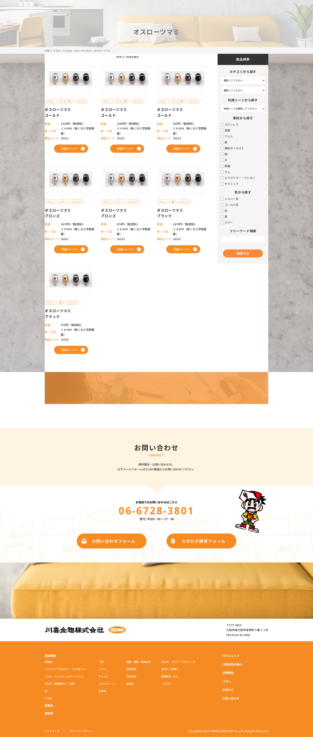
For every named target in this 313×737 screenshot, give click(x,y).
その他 (48, 698)
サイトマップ (52, 731)
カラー (227, 222)
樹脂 (225, 166)
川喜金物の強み (232, 664)
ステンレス (230, 125)
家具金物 (131, 676)
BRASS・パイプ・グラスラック (178, 661)
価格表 (49, 713)
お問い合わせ (230, 698)
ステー (102, 669)
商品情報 (50, 656)
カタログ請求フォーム (203, 541)
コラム (226, 681)
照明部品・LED (169, 676)
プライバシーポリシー (81, 731)
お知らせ (228, 690)
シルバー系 (230, 199)
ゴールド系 (230, 205)
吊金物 (102, 691)
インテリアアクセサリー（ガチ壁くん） (66, 669)
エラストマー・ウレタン (238, 178)
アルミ (227, 136)
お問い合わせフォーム (114, 541)
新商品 (48, 661)
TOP (47, 50)
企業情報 (228, 673)
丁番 (101, 661)
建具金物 (131, 669)
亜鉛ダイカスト (232, 148)
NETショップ (230, 656)
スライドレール (107, 683)
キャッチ (103, 676)
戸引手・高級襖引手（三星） (60, 683)
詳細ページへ (69, 149)
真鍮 (225, 130)
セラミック (230, 184)
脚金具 (130, 683)
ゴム (225, 172)
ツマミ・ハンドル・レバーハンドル (72, 50)
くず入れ (166, 683)
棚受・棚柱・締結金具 (139, 661)
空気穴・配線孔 (169, 669)
